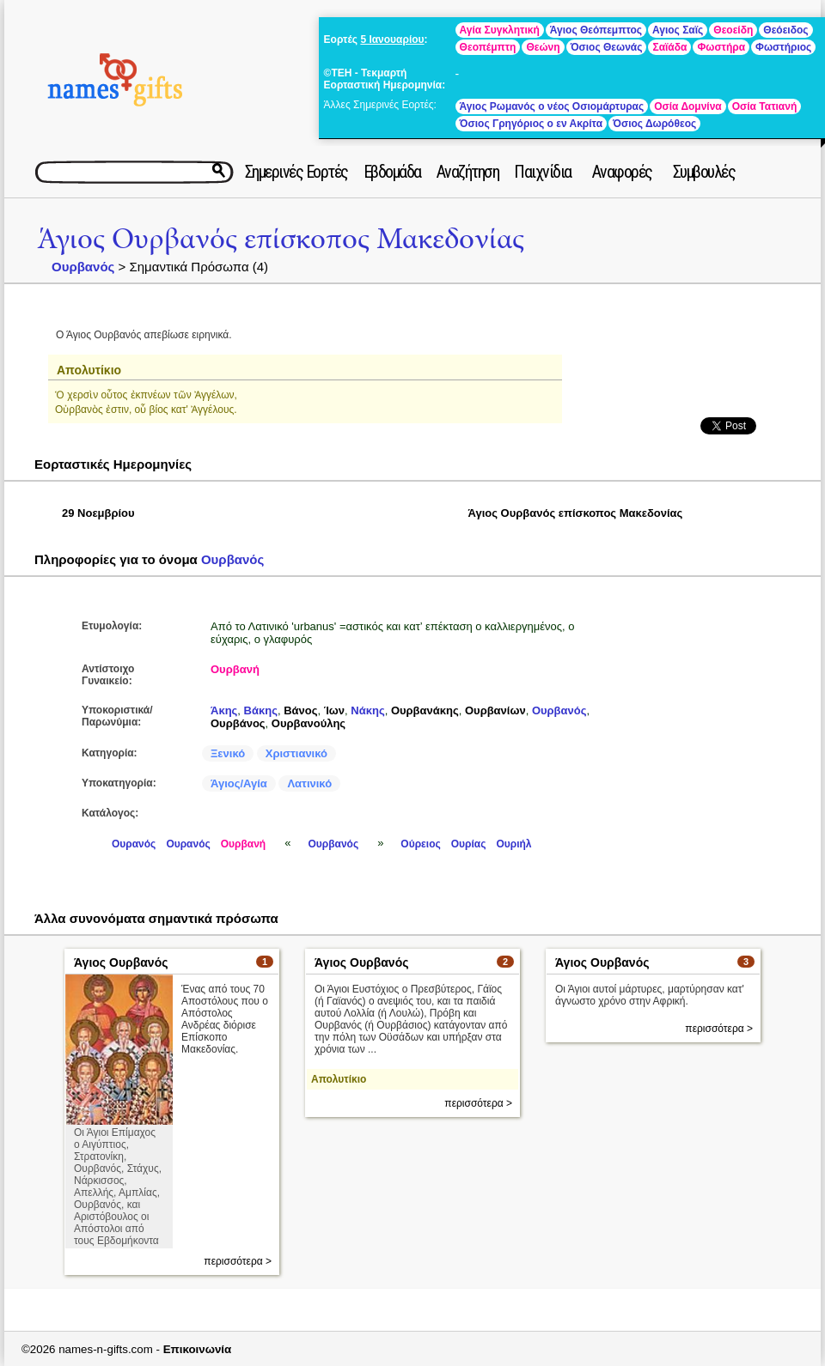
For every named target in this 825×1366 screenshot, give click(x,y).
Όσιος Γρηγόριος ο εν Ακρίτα (531, 124)
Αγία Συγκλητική (500, 30)
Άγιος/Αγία (239, 783)
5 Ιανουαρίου (392, 39)
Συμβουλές (704, 171)
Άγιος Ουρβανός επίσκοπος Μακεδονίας (280, 239)
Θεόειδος (785, 30)
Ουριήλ (513, 844)
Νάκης (367, 710)
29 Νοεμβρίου (98, 513)
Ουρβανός (83, 266)
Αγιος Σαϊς (677, 30)
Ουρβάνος (238, 723)
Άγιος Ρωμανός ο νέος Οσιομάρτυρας (552, 106)
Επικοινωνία (197, 1349)
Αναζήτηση (468, 171)
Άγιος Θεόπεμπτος (596, 30)
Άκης (224, 710)
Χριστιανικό (296, 753)
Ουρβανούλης (308, 723)
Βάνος (300, 710)
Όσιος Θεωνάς (607, 47)
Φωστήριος (783, 47)
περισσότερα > (238, 1261)
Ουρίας (468, 844)
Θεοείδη (733, 30)
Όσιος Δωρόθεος (654, 124)
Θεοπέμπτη (488, 47)
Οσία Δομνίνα (688, 106)
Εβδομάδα (392, 171)
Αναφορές (622, 171)
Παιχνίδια (542, 171)
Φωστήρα (721, 47)
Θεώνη (542, 47)
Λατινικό (309, 783)
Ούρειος (420, 844)
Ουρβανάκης (425, 710)
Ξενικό (228, 753)
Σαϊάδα (669, 47)
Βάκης (261, 710)
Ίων (334, 710)
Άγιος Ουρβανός (121, 962)
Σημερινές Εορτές (296, 171)
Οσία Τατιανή (764, 106)
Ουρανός (134, 844)
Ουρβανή (235, 669)
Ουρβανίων (495, 710)
